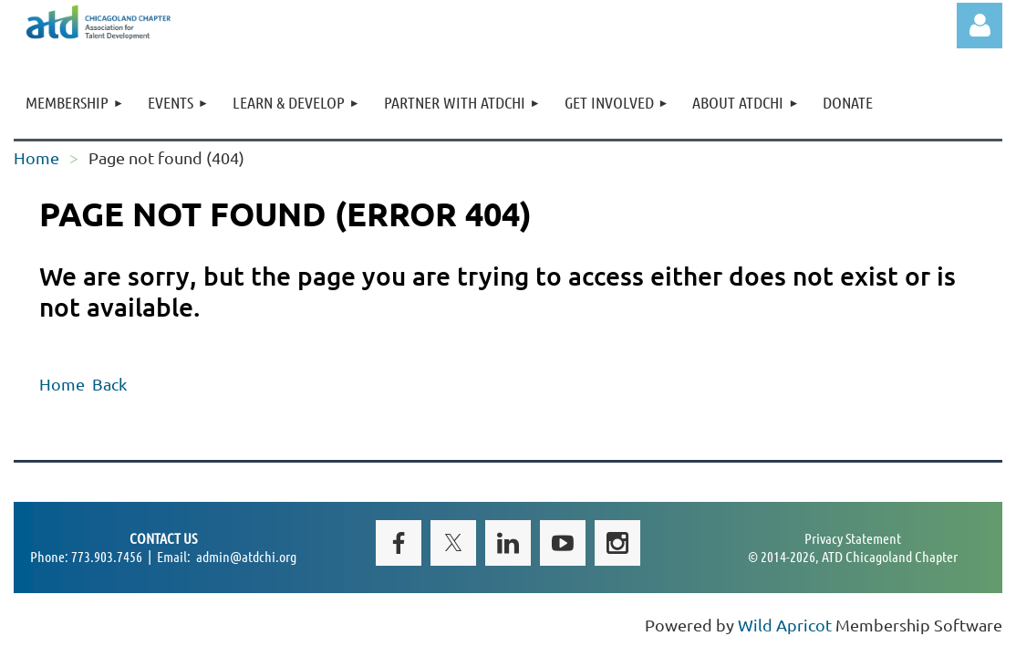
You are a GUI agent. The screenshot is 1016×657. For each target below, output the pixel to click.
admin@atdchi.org (246, 556)
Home (36, 157)
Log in (979, 25)
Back (109, 383)
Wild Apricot (785, 624)
